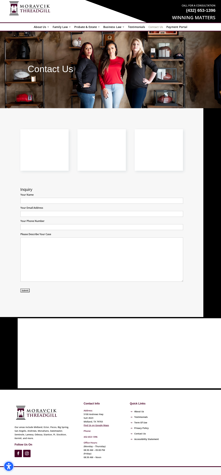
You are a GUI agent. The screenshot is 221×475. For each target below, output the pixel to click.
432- (90, 436)
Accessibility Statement (146, 439)
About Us (40, 27)
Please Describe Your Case (35, 234)
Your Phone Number (32, 221)
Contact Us (155, 27)
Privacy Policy (141, 428)
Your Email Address (31, 207)
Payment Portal (176, 27)
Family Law (60, 27)
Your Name (27, 194)
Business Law (112, 27)
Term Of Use (140, 422)
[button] (9, 466)
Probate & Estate (85, 27)
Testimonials (136, 27)
